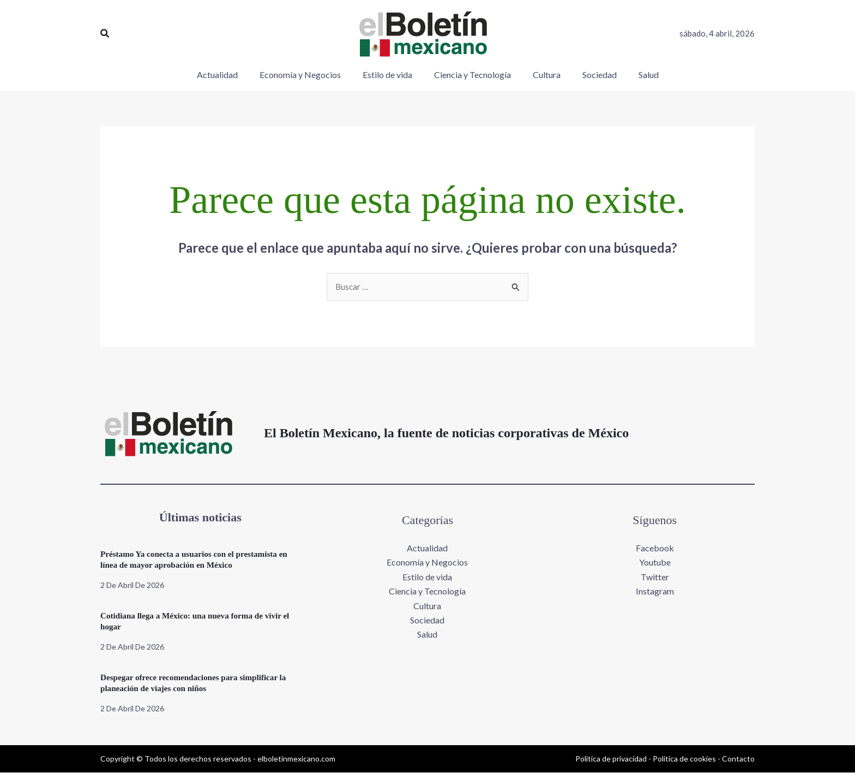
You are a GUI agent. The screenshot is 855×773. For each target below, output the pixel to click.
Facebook (655, 548)
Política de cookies (684, 759)
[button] (105, 33)
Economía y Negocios (427, 563)
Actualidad (427, 548)
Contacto (738, 759)
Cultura (427, 606)
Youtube (655, 563)
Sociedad (427, 620)
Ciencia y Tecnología (427, 592)
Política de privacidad (611, 759)
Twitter (655, 577)
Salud (427, 635)
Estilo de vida (427, 577)
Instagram (655, 592)
